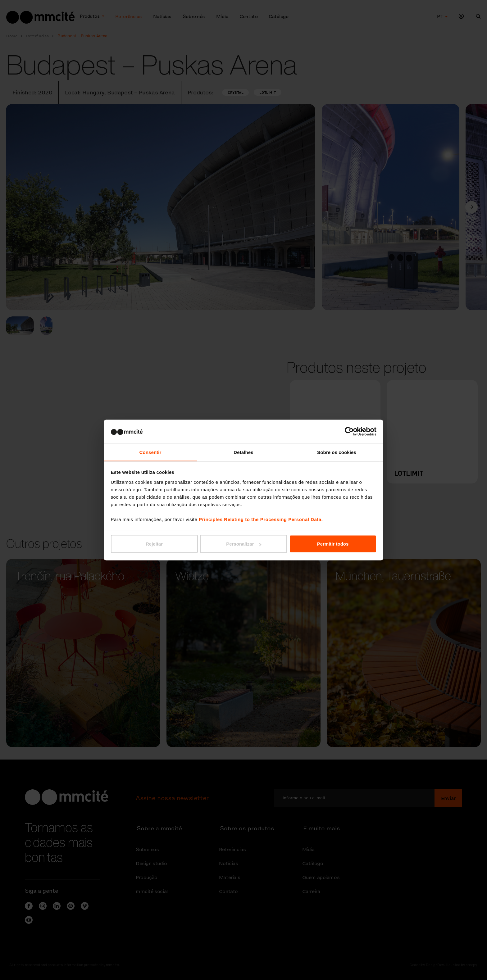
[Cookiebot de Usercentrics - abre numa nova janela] (349, 431)
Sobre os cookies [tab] (336, 452)
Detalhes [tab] (243, 452)
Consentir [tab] (150, 452)
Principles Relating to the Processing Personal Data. (261, 519)
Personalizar (243, 544)
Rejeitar (154, 544)
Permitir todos (333, 544)
